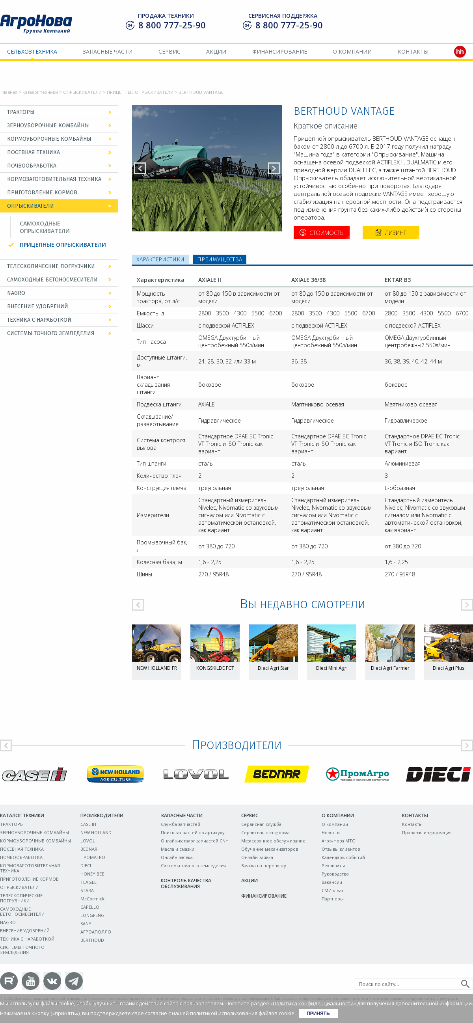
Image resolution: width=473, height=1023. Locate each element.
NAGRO (16, 293)
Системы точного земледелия (193, 865)
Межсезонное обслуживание (273, 840)
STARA (87, 890)
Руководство (335, 873)
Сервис (169, 51)
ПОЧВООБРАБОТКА (31, 165)
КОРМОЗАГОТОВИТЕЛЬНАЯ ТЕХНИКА (54, 179)
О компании (352, 51)
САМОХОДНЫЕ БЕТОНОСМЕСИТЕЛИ (52, 279)
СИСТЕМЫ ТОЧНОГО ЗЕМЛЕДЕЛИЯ (51, 333)
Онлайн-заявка (177, 857)
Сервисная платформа (265, 832)
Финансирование (279, 51)
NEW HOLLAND (96, 832)
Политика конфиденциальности (313, 1003)
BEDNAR (88, 849)
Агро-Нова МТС (338, 840)
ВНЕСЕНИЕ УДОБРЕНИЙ (37, 306)
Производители (101, 815)
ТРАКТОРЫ (21, 112)
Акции (216, 51)
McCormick (92, 898)
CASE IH (88, 824)
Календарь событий (343, 857)
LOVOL (87, 840)
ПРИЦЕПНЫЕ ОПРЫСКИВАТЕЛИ (140, 92)
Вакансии (332, 882)
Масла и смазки (177, 849)
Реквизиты (333, 865)
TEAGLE (88, 882)
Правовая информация (427, 832)
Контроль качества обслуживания (186, 883)
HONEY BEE (92, 873)
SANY (85, 923)
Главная (8, 92)
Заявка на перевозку (263, 865)
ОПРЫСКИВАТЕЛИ (82, 92)
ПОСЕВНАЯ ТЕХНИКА (33, 152)
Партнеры (333, 898)
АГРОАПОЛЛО (95, 931)
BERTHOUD (92, 940)
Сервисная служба (261, 824)
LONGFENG (92, 915)
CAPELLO (89, 906)
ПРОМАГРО (92, 857)
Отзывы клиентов (341, 849)
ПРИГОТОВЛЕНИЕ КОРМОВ (42, 192)
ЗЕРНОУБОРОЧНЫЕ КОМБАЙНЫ (48, 125)
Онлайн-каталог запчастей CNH (195, 840)
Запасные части (107, 51)
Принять (318, 1013)
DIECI (85, 865)
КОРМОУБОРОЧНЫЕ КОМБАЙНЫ (49, 139)
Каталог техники (40, 92)
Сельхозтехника (32, 51)
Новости (331, 832)
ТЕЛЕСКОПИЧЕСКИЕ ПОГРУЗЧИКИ (51, 266)
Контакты (413, 51)
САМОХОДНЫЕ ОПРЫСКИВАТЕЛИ (45, 227)
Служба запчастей (180, 824)
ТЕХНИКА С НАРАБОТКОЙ (39, 320)
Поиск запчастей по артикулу (193, 832)
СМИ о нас (333, 890)
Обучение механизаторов (269, 849)
